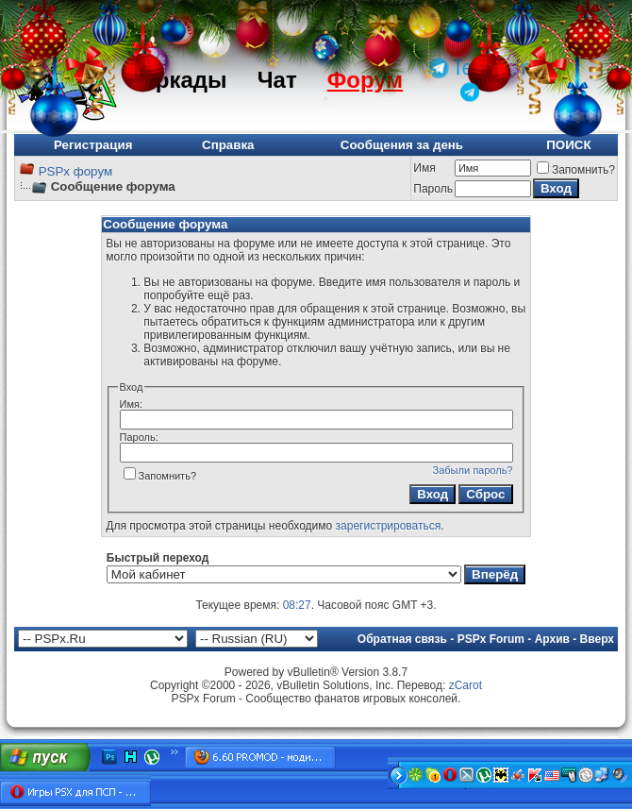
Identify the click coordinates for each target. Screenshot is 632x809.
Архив (552, 639)
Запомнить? (576, 170)
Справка (228, 145)
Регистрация (93, 145)
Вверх (597, 639)
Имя (424, 168)
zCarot (465, 685)
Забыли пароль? (473, 470)
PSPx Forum (490, 639)
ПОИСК (568, 145)
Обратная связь (402, 639)
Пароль (433, 188)
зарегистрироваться (388, 525)
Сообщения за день (402, 145)
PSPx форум (75, 171)
